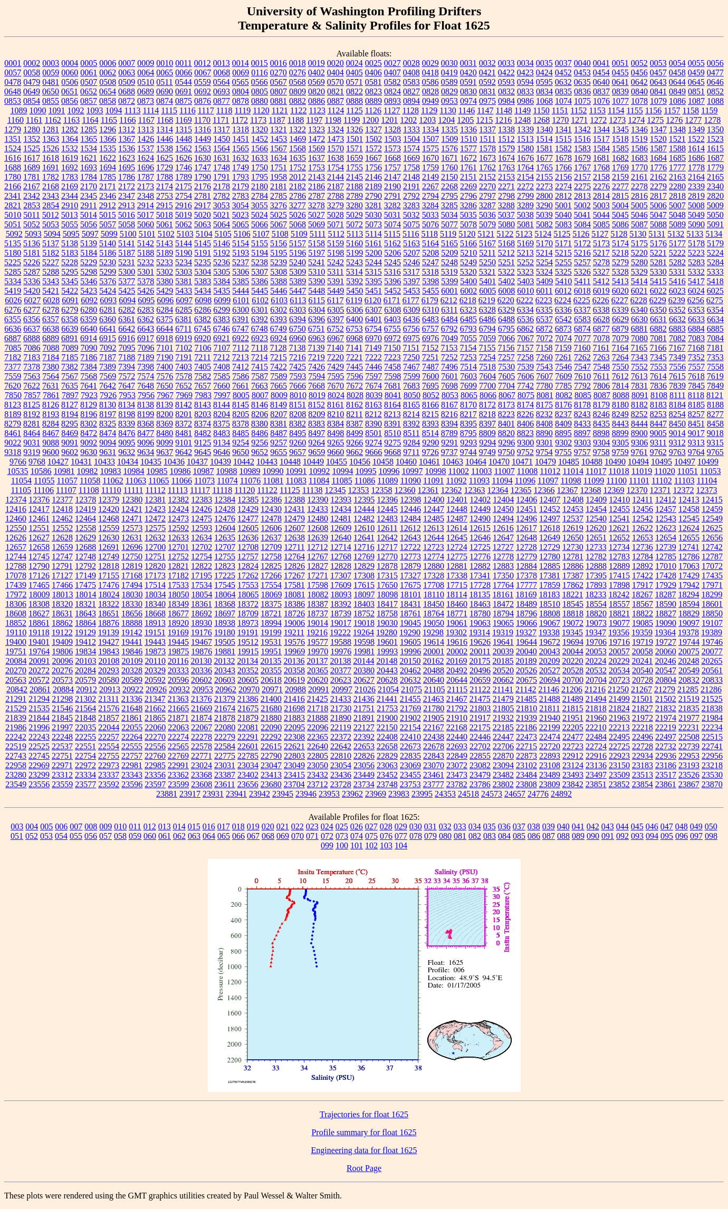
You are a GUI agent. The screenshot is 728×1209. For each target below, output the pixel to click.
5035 (468, 214)
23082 (480, 765)
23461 (433, 774)
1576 (449, 148)
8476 (126, 433)
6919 (183, 338)
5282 (677, 262)
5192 (221, 252)
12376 (39, 499)
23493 (572, 774)
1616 (12, 157)
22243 (39, 736)
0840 (639, 91)
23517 (665, 774)
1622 (107, 157)
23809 (549, 784)
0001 (12, 63)
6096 (165, 300)
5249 (468, 262)
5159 (335, 243)
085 (519, 835)
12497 (549, 518)
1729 (164, 167)
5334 (12, 281)
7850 (13, 395)
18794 (503, 613)
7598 (392, 376)
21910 (456, 717)
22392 (364, 736)
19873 (155, 651)
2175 (183, 186)
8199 (145, 414)
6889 (50, 338)
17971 (712, 585)
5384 (221, 281)
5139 (88, 243)
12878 (387, 566)
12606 (271, 528)
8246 (601, 414)
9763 (677, 452)
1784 (88, 176)
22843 (433, 755)
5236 (221, 262)
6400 (354, 319)
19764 (39, 651)
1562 (183, 148)
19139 (108, 632)
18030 (132, 594)
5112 (336, 233)
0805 (259, 91)
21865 (155, 717)
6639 (69, 328)
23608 (201, 784)
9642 (183, 452)
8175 (544, 404)
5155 (259, 243)
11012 (550, 471)
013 (164, 826)
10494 (638, 461)
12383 (201, 499)
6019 (601, 290)
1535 (107, 148)
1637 (316, 157)
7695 (430, 385)
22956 (712, 755)
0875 (183, 100)
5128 (618, 233)
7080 (639, 338)
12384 (224, 499)
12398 (410, 499)
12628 (62, 537)
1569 (316, 148)
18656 (131, 613)
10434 (127, 461)
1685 (677, 157)
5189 (164, 252)
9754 (544, 452)
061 (164, 835)
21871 (178, 717)
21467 (456, 698)
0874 (164, 100)
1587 (658, 148)
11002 (458, 471)
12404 (503, 499)
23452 (387, 774)
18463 (480, 603)
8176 (563, 404)
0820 (316, 91)
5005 (639, 205)
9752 (525, 452)
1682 (620, 157)
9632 (126, 452)
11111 (133, 490)
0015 (259, 63)
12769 (364, 556)
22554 (108, 746)
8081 (545, 395)
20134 (247, 660)
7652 (183, 385)
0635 (582, 82)
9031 (31, 442)
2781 (202, 195)
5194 (259, 252)
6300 (240, 309)
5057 (107, 224)
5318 (430, 271)
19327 (526, 632)
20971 (272, 689)
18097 (364, 594)
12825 (271, 566)
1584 (601, 148)
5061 (164, 224)
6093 (108, 300)
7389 (107, 366)
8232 (544, 414)
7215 (278, 357)
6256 (695, 300)
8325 (107, 423)
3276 (278, 205)
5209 (449, 252)
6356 (31, 319)
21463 (433, 698)
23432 (317, 774)
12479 (294, 518)
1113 (132, 110)
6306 (354, 309)
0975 (487, 100)
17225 (224, 575)
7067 (525, 338)
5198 (335, 252)
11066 (181, 480)
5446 (278, 290)
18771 (456, 613)
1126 (373, 110)
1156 (653, 110)
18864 (85, 622)
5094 (52, 233)
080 (445, 835)
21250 (618, 689)
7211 (202, 357)
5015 (107, 214)
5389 (297, 281)
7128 (278, 347)
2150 (449, 176)
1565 (240, 148)
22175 (480, 727)
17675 (410, 585)
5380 (164, 281)
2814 (601, 195)
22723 (572, 746)
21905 (433, 717)
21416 (294, 698)
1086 (677, 100)
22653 (364, 746)
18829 (689, 613)
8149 (278, 404)
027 (371, 826)
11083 (296, 480)
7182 (12, 357)
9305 (620, 442)
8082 (563, 395)
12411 (642, 499)
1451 (240, 138)
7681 (392, 385)
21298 (62, 698)
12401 (456, 499)
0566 (259, 82)
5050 (715, 214)
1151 (560, 110)
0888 (354, 100)
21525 (712, 698)
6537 (544, 319)
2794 (430, 195)
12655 (689, 537)
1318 (240, 129)
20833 (712, 679)
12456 (642, 509)
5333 (715, 271)
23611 (224, 784)
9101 (183, 442)
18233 (595, 594)
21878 (224, 717)
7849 (715, 385)
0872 (126, 100)
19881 (224, 651)
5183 (69, 252)
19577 (317, 641)
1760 (449, 167)
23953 (329, 793)
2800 (544, 195)
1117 (206, 110)
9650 (240, 452)
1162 (52, 119)
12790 (39, 566)
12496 (526, 518)
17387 (572, 575)
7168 (695, 347)
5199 (354, 252)
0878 (240, 100)
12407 (549, 499)
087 (548, 835)
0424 (544, 72)
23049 (294, 765)
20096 (62, 660)
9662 (354, 452)
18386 (294, 603)
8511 (411, 433)
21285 (687, 689)
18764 (433, 613)
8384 (335, 423)
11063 (136, 480)
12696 (131, 547)
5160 (354, 243)
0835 (563, 91)
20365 (317, 670)
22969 (39, 765)
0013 (221, 63)
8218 (487, 414)
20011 (480, 651)
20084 (16, 660)
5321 (487, 271)
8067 (507, 395)
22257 (108, 736)
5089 (677, 224)
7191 (183, 357)
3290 (544, 205)
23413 (271, 774)
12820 (155, 566)
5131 (656, 233)
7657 (202, 385)
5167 (487, 243)
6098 (203, 300)
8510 (392, 433)
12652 (619, 537)
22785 (247, 755)
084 (504, 835)
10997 (412, 471)
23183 (642, 765)
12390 (317, 499)
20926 (156, 689)
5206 (392, 252)
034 (474, 826)
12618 (549, 528)
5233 (164, 262)
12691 (108, 547)
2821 (12, 205)
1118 (224, 110)
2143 (316, 176)
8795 (468, 433)
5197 (316, 252)
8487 (278, 433)
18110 (434, 594)
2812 (563, 195)
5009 (715, 205)
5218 (620, 252)
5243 (354, 262)
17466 (62, 585)
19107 (712, 622)
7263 (601, 357)
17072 (712, 566)
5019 (183, 214)
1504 (411, 138)
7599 (411, 376)
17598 (317, 585)
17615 (364, 585)
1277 (693, 119)
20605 (247, 679)
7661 (240, 385)
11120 (244, 490)
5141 (126, 243)
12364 (498, 490)
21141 (503, 689)
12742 (712, 547)
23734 (364, 784)
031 (430, 826)
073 (342, 835)
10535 (17, 471)
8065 (469, 395)
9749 (487, 452)
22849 (456, 755)
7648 (145, 385)
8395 (468, 423)
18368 (224, 603)
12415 (712, 499)
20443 (387, 670)
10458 (383, 461)
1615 (715, 148)
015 (194, 826)
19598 (364, 641)
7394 (126, 366)
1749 (240, 167)
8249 (620, 414)
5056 (88, 224)
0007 (126, 63)
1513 (525, 138)
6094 (127, 300)
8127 (69, 404)
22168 (456, 727)
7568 (88, 376)
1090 (38, 110)
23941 (236, 793)
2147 (392, 176)
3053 (221, 205)
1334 (430, 129)
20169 (456, 660)
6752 (335, 328)
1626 (183, 157)
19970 (317, 651)
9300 (525, 442)
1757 (392, 167)
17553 (247, 585)
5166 (468, 243)
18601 (712, 603)
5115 (392, 233)
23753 (410, 784)
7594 (316, 376)
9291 (449, 442)
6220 (505, 300)
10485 (568, 461)
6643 (145, 328)
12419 (85, 509)
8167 (449, 404)
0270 (278, 72)
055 (76, 835)
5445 (259, 290)
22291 (247, 736)
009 (105, 826)
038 (534, 826)
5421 (50, 290)
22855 (480, 755)
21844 (39, 717)
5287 (31, 271)
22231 (689, 727)
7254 (487, 357)
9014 (677, 433)
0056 (715, 63)
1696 (145, 167)
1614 (696, 148)
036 (504, 826)
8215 (430, 414)
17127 (62, 575)
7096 (146, 347)
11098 (570, 480)
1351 (12, 138)
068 (268, 835)
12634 (201, 537)
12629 (85, 537)
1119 (242, 110)
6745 (202, 328)
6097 (184, 300)
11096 (525, 480)
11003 (481, 471)
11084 (319, 480)
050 (711, 826)
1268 (541, 119)
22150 (387, 727)
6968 (354, 338)
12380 (131, 499)
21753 (387, 708)
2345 (88, 195)
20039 (503, 651)
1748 (221, 167)
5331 (677, 271)
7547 (582, 366)
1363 (50, 138)
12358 (381, 490)
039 (548, 826)
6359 (88, 319)
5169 (525, 243)
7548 (601, 366)
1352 (31, 138)
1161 (34, 119)
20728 (642, 679)
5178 (696, 243)
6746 (221, 328)
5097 (90, 233)
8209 (316, 414)
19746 (712, 641)
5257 (582, 262)
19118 (38, 632)
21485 (526, 698)
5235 (202, 262)
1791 (221, 176)
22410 (410, 736)
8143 (202, 404)
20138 (340, 660)
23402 (247, 774)
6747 (240, 328)
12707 (224, 547)
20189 (526, 660)
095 (666, 835)
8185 (696, 404)
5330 (658, 271)
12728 (526, 547)
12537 (572, 518)
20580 (108, 679)
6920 (202, 338)
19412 (85, 641)
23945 (282, 793)
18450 (433, 603)
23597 (155, 784)
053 (46, 835)
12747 (62, 556)
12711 (294, 547)
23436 (340, 774)
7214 (259, 357)
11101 (639, 480)
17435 (712, 575)
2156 (563, 176)
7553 (658, 366)
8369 (164, 423)
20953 (202, 689)
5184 (88, 252)
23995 (422, 793)
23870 (712, 784)
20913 (109, 689)
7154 (467, 347)
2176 (202, 186)
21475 (480, 698)
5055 (69, 224)
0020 (335, 63)
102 (371, 845)
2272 (525, 186)
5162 (392, 243)
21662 (155, 708)
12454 (596, 509)
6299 (221, 309)
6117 (335, 300)
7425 (297, 366)
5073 (373, 224)
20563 (15, 679)
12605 (247, 528)
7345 (658, 357)
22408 (387, 736)
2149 (430, 176)
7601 (449, 376)
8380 (259, 423)
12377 (62, 499)
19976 (340, 651)
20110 (155, 660)
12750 (131, 556)
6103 (279, 300)
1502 (373, 138)
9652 (259, 452)
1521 (677, 138)
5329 (639, 271)
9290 (430, 442)
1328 (392, 129)
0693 (221, 91)
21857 (108, 717)
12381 (155, 499)
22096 (317, 727)
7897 (70, 395)
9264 (316, 442)
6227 (619, 300)
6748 (259, 328)
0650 (50, 91)
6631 (658, 319)
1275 (655, 119)
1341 (563, 129)
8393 (430, 423)
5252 (525, 262)
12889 (619, 566)
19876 (201, 651)
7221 (354, 357)
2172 (126, 186)
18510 (549, 603)
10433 (104, 461)
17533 (178, 585)
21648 (131, 708)
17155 (108, 575)
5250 (487, 262)
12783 (619, 556)
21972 (642, 717)
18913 (155, 622)
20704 (596, 679)
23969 (375, 793)
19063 (480, 622)
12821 (178, 566)
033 (460, 826)
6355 (12, 319)
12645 (456, 537)
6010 (525, 290)
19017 (340, 622)
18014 (86, 594)
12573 (131, 528)
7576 (164, 376)
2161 (639, 176)
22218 (642, 727)
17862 (572, 585)
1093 (95, 110)
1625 (164, 157)
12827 (317, 566)
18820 (596, 613)
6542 (563, 319)
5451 (373, 290)
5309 (297, 271)
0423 (525, 72)
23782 (456, 784)
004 (31, 826)
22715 (526, 746)
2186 (316, 186)
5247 (430, 262)
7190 (164, 357)
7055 (468, 338)
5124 (542, 233)
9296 (506, 442)
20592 (155, 679)
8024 (336, 395)
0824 (392, 91)
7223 (392, 357)
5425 (126, 290)
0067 (202, 72)
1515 (563, 138)
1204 (446, 119)
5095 (71, 233)
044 (622, 826)
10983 (110, 471)
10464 (475, 461)
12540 (596, 518)
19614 (433, 641)
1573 (392, 148)
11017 (596, 471)
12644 (433, 537)
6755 (392, 328)
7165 (638, 347)
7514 (468, 366)
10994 (342, 471)
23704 (294, 784)
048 (681, 826)
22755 (108, 755)
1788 (164, 176)
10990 (273, 471)
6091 (70, 300)
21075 (411, 689)
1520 (658, 138)
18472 (503, 603)
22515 (712, 736)
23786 (480, 784)
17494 (131, 585)
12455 (619, 509)
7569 (107, 376)
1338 (506, 129)
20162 (433, 660)
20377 (340, 670)
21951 (572, 717)
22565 (178, 746)
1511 (487, 138)
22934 (642, 755)
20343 (224, 670)
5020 (202, 214)
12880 (433, 566)
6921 (221, 338)
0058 (31, 72)
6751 (316, 328)
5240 (297, 262)
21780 (433, 708)
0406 (373, 72)
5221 (658, 252)
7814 (620, 385)
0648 (12, 91)
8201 (183, 414)
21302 (85, 698)
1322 (297, 129)
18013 (62, 594)
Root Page (364, 1168)
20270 (15, 670)
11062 (112, 480)
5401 (487, 281)
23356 (155, 774)
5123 (523, 233)
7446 (373, 366)
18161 (502, 594)
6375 (164, 319)
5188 (145, 252)
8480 (164, 433)
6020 (620, 290)
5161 (373, 243)
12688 (85, 547)
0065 (164, 72)
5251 (506, 262)
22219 (665, 727)
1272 (598, 119)
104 (401, 845)
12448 (456, 509)
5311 (335, 271)
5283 (696, 262)
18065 (248, 594)
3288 (506, 205)
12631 (131, 537)
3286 (468, 205)
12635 (224, 537)
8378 (240, 423)
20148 (386, 660)
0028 (411, 63)
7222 (373, 357)
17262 (247, 575)
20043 (549, 651)
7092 (108, 347)
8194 (69, 414)
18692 (201, 613)
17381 (549, 575)
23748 (387, 784)
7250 (411, 357)
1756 (373, 167)
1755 (354, 167)
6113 (298, 300)
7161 (600, 347)
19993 (387, 651)
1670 (430, 157)
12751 (155, 556)
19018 (364, 622)
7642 (107, 385)
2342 (31, 195)
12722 (410, 547)
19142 (131, 632)
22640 (317, 746)
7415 (259, 366)
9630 (88, 452)
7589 (278, 376)
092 (622, 835)
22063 (178, 727)
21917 (480, 717)
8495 (297, 433)
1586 (639, 148)
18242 (618, 594)
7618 (696, 376)
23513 (642, 774)
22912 (572, 755)
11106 (43, 490)
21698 (294, 708)
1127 (392, 110)
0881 (278, 100)
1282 (69, 129)
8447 (658, 423)
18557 (619, 603)
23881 (166, 793)
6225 (581, 300)
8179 (601, 404)
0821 (335, 91)
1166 (127, 119)
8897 (582, 433)
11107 (66, 490)
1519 (639, 138)
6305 (335, 309)
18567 (642, 603)
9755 (563, 452)
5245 (392, 262)
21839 (15, 717)
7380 (50, 366)
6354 (715, 309)
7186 (88, 357)
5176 (658, 243)
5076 (430, 224)
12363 (474, 490)
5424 (107, 290)
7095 (127, 347)
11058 (90, 480)
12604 (224, 528)
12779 (526, 556)
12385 (247, 499)
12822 (201, 566)
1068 (544, 100)
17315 (387, 575)
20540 (642, 670)
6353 (696, 309)
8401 (506, 423)
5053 (50, 224)
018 (238, 826)
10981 (64, 471)
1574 (411, 148)
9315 (715, 442)
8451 (696, 423)
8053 (450, 395)
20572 (39, 679)
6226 (600, 300)
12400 (433, 499)
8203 (202, 414)
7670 (335, 385)
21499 (619, 698)
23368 (201, 774)
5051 (12, 224)
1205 (465, 119)
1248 (522, 119)
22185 (503, 727)
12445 (387, 509)
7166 (657, 347)
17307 (340, 575)
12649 (549, 537)
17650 (387, 585)
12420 (108, 509)
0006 (107, 63)
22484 (596, 736)
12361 (428, 490)
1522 (696, 138)
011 (135, 826)
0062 (107, 72)
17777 (526, 585)
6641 (107, 328)
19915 (247, 651)
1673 (487, 157)
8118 (696, 395)
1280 (31, 129)
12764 (294, 556)
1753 (316, 167)
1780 (12, 176)
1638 (335, 157)
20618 (271, 679)
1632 (240, 157)
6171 (392, 300)
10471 (522, 461)
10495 (661, 461)
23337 (108, 774)
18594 (689, 603)
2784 (259, 195)
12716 (364, 547)
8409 (563, 423)
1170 (202, 119)
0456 (639, 72)
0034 (525, 63)
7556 (677, 366)
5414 (639, 281)
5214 (544, 252)
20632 (410, 679)
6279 (69, 309)
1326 (354, 129)
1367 (126, 138)
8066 (488, 395)
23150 (619, 765)
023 (312, 826)
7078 (601, 338)
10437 (197, 461)
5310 (316, 271)
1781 (31, 176)
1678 (563, 157)
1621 (88, 157)
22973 (108, 765)
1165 (109, 119)
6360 (107, 319)
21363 (178, 698)
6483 (430, 319)
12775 (456, 556)
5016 (126, 214)
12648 (526, 537)
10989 (250, 471)
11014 (573, 471)
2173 (145, 186)
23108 (549, 765)
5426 (145, 290)
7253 (468, 357)
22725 (619, 746)
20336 (201, 670)
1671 (449, 157)
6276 (12, 309)
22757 (131, 755)
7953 (127, 395)
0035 (544, 63)
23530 (712, 774)
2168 (50, 186)
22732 (665, 746)
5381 (183, 281)
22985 (155, 765)
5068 (297, 224)
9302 (563, 442)
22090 (271, 727)
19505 (224, 641)
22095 (294, 727)
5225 (12, 262)
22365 (317, 736)
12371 (660, 490)
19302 (456, 632)
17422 (642, 575)
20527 (549, 670)
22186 (526, 727)
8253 (658, 414)
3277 (297, 205)
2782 (221, 195)
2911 (88, 205)
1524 (12, 148)
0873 (145, 100)
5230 (107, 262)
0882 (297, 100)
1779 (715, 167)
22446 (480, 736)
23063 (387, 765)
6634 (715, 319)
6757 (430, 328)
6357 (50, 319)
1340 (544, 129)
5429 (164, 290)
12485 (433, 518)
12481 (340, 518)
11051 (687, 471)
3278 (316, 205)
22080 (224, 727)
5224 (715, 252)
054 (61, 835)
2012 (297, 176)
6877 (601, 328)
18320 (62, 603)
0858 (107, 100)
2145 (354, 176)
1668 (392, 157)
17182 (178, 575)
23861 (665, 784)
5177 (677, 243)
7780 (544, 385)
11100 (616, 480)
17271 (317, 575)
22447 (503, 736)
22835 (410, 755)
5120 (466, 233)
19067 (549, 622)
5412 (601, 281)
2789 (354, 195)
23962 (352, 793)
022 (297, 826)
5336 (31, 281)
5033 (430, 214)
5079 (487, 224)
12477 (247, 518)
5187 (126, 252)
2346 (107, 195)
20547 (665, 670)
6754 (373, 328)
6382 (202, 319)
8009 (279, 395)
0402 (316, 72)
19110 (16, 632)
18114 (456, 594)
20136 (293, 660)
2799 (525, 195)
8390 (373, 423)
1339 (525, 129)
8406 (525, 423)
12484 (410, 518)
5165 (449, 243)
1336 (468, 129)
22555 (131, 746)
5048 (677, 214)
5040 (563, 214)
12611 (387, 528)
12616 (503, 528)
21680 (271, 708)
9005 (658, 433)
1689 (31, 167)
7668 (316, 385)
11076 (250, 480)
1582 (563, 148)
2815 (620, 195)
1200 (370, 119)
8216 (449, 414)
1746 (183, 167)
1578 (487, 148)
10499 (708, 461)
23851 (596, 784)
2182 (297, 186)
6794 (487, 328)
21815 (572, 708)
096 (681, 835)
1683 (639, 157)
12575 (155, 528)
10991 (296, 471)
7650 (164, 385)
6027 (32, 300)
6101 (241, 300)
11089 (387, 480)
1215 (484, 119)
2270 (487, 186)
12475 (201, 518)
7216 (297, 357)
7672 (354, 385)
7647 (126, 385)
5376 (107, 281)
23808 (526, 784)
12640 (340, 537)
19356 (618, 632)
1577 (468, 148)
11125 (290, 490)
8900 (639, 433)
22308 (294, 736)
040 (563, 826)
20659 (480, 679)
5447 (297, 290)
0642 (639, 82)
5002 (582, 205)
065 (223, 835)
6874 (582, 328)
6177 (411, 300)
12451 (526, 509)
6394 (297, 319)
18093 (341, 594)
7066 (506, 338)
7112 (241, 347)
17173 (155, 575)
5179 (715, 243)
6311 (449, 309)
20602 (201, 679)
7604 (487, 376)
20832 (689, 679)
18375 (271, 603)
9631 (107, 452)
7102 (184, 347)
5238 (259, 262)
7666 (297, 385)
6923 (259, 338)
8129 (88, 404)
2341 (12, 195)
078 (415, 835)
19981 (364, 651)
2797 (487, 195)
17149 (85, 575)
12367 (567, 490)
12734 (619, 547)
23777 (433, 784)
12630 (108, 537)
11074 (227, 480)
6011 (544, 290)
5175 (639, 243)
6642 (126, 328)
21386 (247, 698)
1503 (392, 138)
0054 (677, 63)
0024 (354, 63)
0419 (449, 72)
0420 (468, 72)
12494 (503, 518)
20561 (712, 670)
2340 (715, 186)
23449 (364, 774)
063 (194, 835)
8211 (354, 414)
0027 (392, 63)
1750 (259, 167)
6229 (657, 300)
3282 (392, 205)
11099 (593, 480)
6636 (12, 328)
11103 (684, 480)
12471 (131, 518)
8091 (639, 395)
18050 (178, 594)
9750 (506, 452)
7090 (89, 347)
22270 (155, 736)
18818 (572, 613)
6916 (126, 338)
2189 (373, 186)
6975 (411, 338)
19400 (15, 641)
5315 (373, 271)
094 (652, 835)
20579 (85, 679)
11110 (111, 490)
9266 (354, 442)
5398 (430, 281)
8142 (183, 404)
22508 (689, 736)
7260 (544, 357)
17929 (665, 585)
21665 (178, 708)
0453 (582, 72)
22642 (340, 746)
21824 (619, 708)
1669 (411, 157)
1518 (620, 138)
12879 (410, 566)
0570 (335, 82)
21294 (39, 698)
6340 (639, 309)
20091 (39, 660)
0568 (297, 82)
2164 (696, 176)
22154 (410, 727)
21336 (131, 698)
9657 (297, 452)
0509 (126, 82)
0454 (601, 72)
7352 (696, 357)
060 (149, 835)
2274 (563, 186)
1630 (202, 157)
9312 (677, 442)
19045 (410, 622)
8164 (392, 404)
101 (356, 845)
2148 (411, 176)
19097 (689, 622)
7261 (563, 357)
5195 (278, 252)
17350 (503, 575)
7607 (544, 376)
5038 (525, 214)
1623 (126, 157)
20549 (689, 670)
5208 (430, 252)
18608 (15, 613)
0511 (164, 82)
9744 (468, 452)
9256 (259, 442)
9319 (31, 452)
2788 (335, 195)
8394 (449, 423)
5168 (506, 243)
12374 (15, 499)
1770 (639, 167)
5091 (715, 224)
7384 (88, 366)
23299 (39, 774)
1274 (636, 119)
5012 (50, 214)
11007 (504, 471)
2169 (69, 186)
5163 (411, 243)
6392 (259, 319)
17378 (526, 575)
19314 (479, 632)
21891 (364, 717)
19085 (642, 622)
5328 (620, 271)
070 (297, 835)
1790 (202, 176)
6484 (449, 319)
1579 (506, 148)
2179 (240, 186)
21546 (62, 708)
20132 (224, 660)
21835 (689, 708)
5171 (563, 243)
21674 (224, 708)
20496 (480, 670)
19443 (155, 641)
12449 (480, 509)
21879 (247, 717)
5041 (582, 214)
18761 (410, 613)
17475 (85, 585)
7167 (676, 347)
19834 (85, 651)
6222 (524, 300)
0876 (202, 100)
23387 (224, 774)
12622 (642, 528)
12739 (665, 547)
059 (135, 835)
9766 (17, 461)
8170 (468, 404)
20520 (503, 670)
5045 (620, 214)
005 (46, 826)
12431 (294, 509)
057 (105, 835)
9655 (278, 452)
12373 (706, 490)
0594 (525, 82)
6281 (107, 309)
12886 (572, 566)
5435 (221, 290)
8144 (221, 404)
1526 (50, 148)
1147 (485, 110)
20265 (711, 660)
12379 (108, 499)
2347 (126, 195)
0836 (582, 91)
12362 (451, 490)
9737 (449, 452)
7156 (505, 347)
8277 (715, 414)
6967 (335, 338)
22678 (433, 746)
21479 (503, 698)
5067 (278, 224)
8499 (354, 433)
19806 (62, 651)
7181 (714, 347)
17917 (642, 585)
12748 (85, 556)
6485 (468, 319)
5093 (33, 233)
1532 (69, 148)
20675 (526, 679)
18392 (340, 603)
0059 (50, 72)
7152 (430, 347)
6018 (582, 290)
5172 (582, 243)
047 (666, 826)
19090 (665, 622)
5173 (601, 243)
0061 (88, 72)
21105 (434, 689)
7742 (525, 385)
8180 (620, 404)
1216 (503, 119)
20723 (619, 679)
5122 (504, 233)
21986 (15, 727)
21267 (641, 689)
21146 (549, 689)
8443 (620, 423)
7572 (126, 376)
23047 (271, 765)
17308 (364, 575)
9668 (392, 452)
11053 (710, 471)
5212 (506, 252)
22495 (619, 736)
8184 (677, 404)
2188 (354, 186)
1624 (145, 157)
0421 (487, 72)
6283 (145, 309)
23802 (503, 784)
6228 (638, 300)
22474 (549, 736)
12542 (642, 518)
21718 (317, 708)
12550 (15, 528)
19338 (549, 632)
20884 (63, 689)
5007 (677, 205)
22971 (62, 765)
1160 (15, 119)
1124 (336, 110)
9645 (202, 452)
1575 (430, 148)
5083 (563, 224)
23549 (15, 784)
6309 (411, 309)
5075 (411, 224)
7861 (51, 395)
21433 (340, 698)
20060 (665, 651)
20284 (85, 670)
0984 (506, 100)
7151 (411, 347)
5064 (221, 224)
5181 (31, 252)
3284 (430, 205)
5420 (31, 290)
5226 (31, 262)
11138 (312, 490)
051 (17, 835)
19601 (387, 641)
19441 (131, 641)
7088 (51, 347)
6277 (31, 309)
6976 (430, 338)
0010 (164, 63)
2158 (601, 176)
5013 (69, 214)
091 (607, 835)
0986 (525, 100)
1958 (278, 176)
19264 (363, 632)
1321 (278, 129)
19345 (572, 632)
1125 (354, 110)
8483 (221, 433)
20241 (642, 660)
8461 (12, 433)
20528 (572, 670)
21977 (689, 717)
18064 (225, 594)
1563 (202, 148)
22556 (155, 746)
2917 (202, 205)
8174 (525, 404)
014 (179, 826)
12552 (62, 528)
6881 (639, 328)
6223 (543, 300)
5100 (128, 233)
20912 (86, 689)
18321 (85, 603)
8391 (392, 423)
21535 (39, 708)
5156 (278, 243)
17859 (549, 585)
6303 (297, 309)
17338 (456, 575)
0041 (601, 63)
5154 (240, 243)
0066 (183, 72)
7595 (335, 376)
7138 (297, 347)
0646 (715, 82)
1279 (12, 129)
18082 (318, 594)
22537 (62, 746)
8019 (317, 395)
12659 (62, 547)
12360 (405, 490)
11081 (273, 480)
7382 (69, 366)
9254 (240, 442)
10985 (157, 471)
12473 (178, 518)
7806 (601, 385)
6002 (468, 290)
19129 (85, 632)
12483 (387, 518)
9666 (373, 452)
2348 (145, 195)
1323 (316, 129)
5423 (88, 290)
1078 (639, 100)
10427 (58, 461)
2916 (183, 205)
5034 (449, 214)
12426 (201, 509)
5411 (582, 281)
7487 (430, 366)
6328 (487, 309)
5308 (278, 271)
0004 (69, 63)
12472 (155, 518)
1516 (582, 138)
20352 (247, 670)
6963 (316, 338)
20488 (433, 670)
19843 (108, 651)
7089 (70, 347)
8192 (31, 414)
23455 (410, 774)
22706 (503, 746)
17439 (15, 585)
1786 (126, 176)
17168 (131, 575)
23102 (526, 765)
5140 (107, 243)
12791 (62, 566)
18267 (642, 594)
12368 (590, 490)
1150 (541, 110)
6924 (278, 338)
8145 (240, 404)
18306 (15, 603)
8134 (126, 404)
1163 (71, 119)
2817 (658, 195)
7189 (145, 357)
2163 (677, 176)
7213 (240, 357)
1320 (259, 129)
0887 (335, 100)
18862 (62, 622)
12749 (108, 556)
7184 (50, 357)
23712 (317, 784)
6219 (486, 300)
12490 (480, 518)
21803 (480, 708)
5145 (202, 243)
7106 (203, 347)
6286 (202, 309)
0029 (430, 63)
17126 (39, 575)
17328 (433, 575)
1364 (69, 138)
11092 (456, 480)
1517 (601, 138)
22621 (294, 746)
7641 (88, 385)
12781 (572, 556)
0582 (392, 82)
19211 (294, 632)
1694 (107, 167)
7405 (202, 366)
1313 (145, 129)
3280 (354, 205)
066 (238, 835)
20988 (295, 689)
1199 (351, 119)
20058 (642, 651)
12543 (665, 518)
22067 (201, 727)
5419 (12, 290)
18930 (201, 622)
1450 (221, 138)
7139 (316, 347)
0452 (563, 72)
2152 (487, 176)
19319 (502, 632)
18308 (39, 603)
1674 (506, 157)
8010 (298, 395)
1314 (164, 129)
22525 (39, 746)
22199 (549, 727)
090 (593, 835)
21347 (155, 698)
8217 (468, 414)
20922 (132, 689)
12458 (689, 509)
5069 (316, 224)
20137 (317, 660)
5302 (164, 271)
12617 (526, 528)
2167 (31, 186)
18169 (526, 594)
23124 (572, 765)
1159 (709, 110)
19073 (596, 622)
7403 (183, 366)
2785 (278, 195)
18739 (340, 613)
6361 (126, 319)
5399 (449, 281)
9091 (69, 442)
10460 (406, 461)
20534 (619, 670)
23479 (480, 774)
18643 (85, 613)
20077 (712, 651)
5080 (506, 224)
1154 (616, 110)
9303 (582, 442)
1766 (563, 167)
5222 (677, 252)
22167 (433, 727)
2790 (373, 195)
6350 (658, 309)
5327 (601, 271)
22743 (15, 755)
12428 (224, 509)
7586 (240, 376)
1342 (582, 129)
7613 (639, 376)
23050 (317, 765)
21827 (642, 708)
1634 (278, 157)
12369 (614, 490)
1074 (563, 100)
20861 (40, 689)
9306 (639, 442)
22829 (387, 755)
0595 (544, 82)
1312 (126, 129)
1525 (31, 148)
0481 (50, 82)
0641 (620, 82)
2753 (164, 195)
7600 (430, 376)
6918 (164, 338)
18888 (131, 622)
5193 (240, 252)
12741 (689, 547)
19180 (224, 632)
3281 (373, 205)
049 (696, 826)
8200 (164, 414)
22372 (340, 736)
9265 (335, 442)
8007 (260, 395)
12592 (178, 528)
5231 (126, 262)
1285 (88, 129)
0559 (202, 82)
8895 (563, 433)
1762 (487, 167)
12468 (108, 518)
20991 (318, 689)
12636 (247, 537)
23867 (689, 784)
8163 (373, 404)
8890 (544, 433)
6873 (563, 328)
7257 (506, 357)
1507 (430, 138)
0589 (449, 82)
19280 (386, 632)
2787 (316, 195)
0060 (69, 72)
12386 (271, 499)
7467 (411, 366)
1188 (296, 119)
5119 (448, 233)
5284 (715, 262)
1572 (373, 148)
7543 (544, 366)
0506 (69, 82)
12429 (247, 509)
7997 (222, 395)
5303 (183, 271)
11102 (662, 480)
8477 (145, 433)
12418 (62, 509)
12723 (433, 547)
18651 (108, 613)
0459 (696, 72)
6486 (487, 319)
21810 (526, 708)
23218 (712, 765)
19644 (526, 641)
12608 (317, 528)
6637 (31, 328)
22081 (247, 727)
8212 (373, 414)
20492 (456, 670)
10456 (359, 461)
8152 (316, 404)
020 (268, 826)
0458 (677, 72)
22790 (271, 755)
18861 (39, 622)
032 (445, 826)
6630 (639, 319)
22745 (39, 755)
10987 (203, 471)
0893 (392, 100)
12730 (572, 547)
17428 (665, 575)
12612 (410, 528)
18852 (15, 622)
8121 (714, 395)
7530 (506, 366)
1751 (278, 167)
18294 (688, 594)
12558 (85, 528)
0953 (449, 100)
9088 (50, 442)
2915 (164, 205)
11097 (548, 480)
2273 (544, 186)
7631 (50, 385)
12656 (712, 537)
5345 (69, 281)
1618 (50, 157)
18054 (202, 594)
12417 (39, 509)
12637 (271, 537)
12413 (689, 499)
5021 (221, 214)
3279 (335, 205)
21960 (596, 717)
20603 (224, 679)
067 (253, 835)
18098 (387, 594)
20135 (270, 660)
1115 (169, 110)
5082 (544, 224)
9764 (696, 452)
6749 (278, 328)
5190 (183, 252)
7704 (506, 385)
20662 (503, 679)
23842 (572, 784)
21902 (410, 717)
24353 (445, 793)
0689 (145, 91)
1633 (259, 157)
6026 (13, 300)
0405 (354, 72)
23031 (224, 765)
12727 (503, 547)
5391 (335, 281)
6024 (696, 290)
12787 (712, 556)
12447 (433, 509)
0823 (373, 91)
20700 (572, 679)
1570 (335, 148)
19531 (271, 641)
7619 (715, 376)
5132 (675, 233)
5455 (430, 290)
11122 (267, 490)
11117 (200, 490)
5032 (411, 214)
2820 (715, 195)
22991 (178, 765)
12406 (526, 499)
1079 (658, 100)
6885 (715, 328)
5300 (126, 271)
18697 (224, 613)
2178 (221, 186)
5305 (221, 271)
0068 (221, 72)
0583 (411, 82)
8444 (639, 423)
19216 (317, 632)
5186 (107, 252)
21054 (388, 689)
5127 (599, 233)
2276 (601, 186)
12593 (201, 528)
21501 (642, 698)
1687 (715, 157)
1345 (620, 129)
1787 (145, 176)
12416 (15, 509)
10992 (319, 471)
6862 (525, 328)
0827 (411, 91)
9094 (107, 442)
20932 (179, 689)
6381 (183, 319)
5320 (468, 271)
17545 (224, 585)
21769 (410, 708)
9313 (696, 442)
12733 (596, 547)
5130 (637, 233)
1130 (447, 110)
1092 (76, 110)
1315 (183, 129)
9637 (164, 452)
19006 (294, 622)
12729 (549, 547)
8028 (355, 395)
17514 (155, 585)
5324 (544, 271)
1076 (601, 100)
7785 (563, 385)
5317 (411, 271)
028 (386, 826)
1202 (408, 119)
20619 (294, 679)
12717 (387, 547)
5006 (658, 205)
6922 (240, 338)
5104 (204, 233)
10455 (336, 461)
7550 (620, 366)
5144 (183, 243)
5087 (639, 224)
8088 (620, 395)
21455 (410, 698)
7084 (715, 338)
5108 (280, 233)
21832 (665, 708)
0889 (373, 100)
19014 (317, 622)
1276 (674, 119)
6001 (449, 290)
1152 (578, 110)
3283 (411, 205)
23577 (85, 784)
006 (61, 826)
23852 (619, 784)
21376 (201, 698)
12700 (155, 547)
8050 (412, 395)
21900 (387, 717)
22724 (596, 746)
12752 (178, 556)
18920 (178, 622)
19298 (433, 632)
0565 (240, 82)
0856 (69, 100)
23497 (596, 774)
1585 (620, 148)
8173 (506, 404)
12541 (619, 518)
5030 (373, 214)
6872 (544, 328)
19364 (665, 632)
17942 (689, 585)
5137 (50, 243)
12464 (85, 518)
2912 (107, 205)
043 (607, 826)
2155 (544, 176)
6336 (563, 309)
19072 (572, 622)
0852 (715, 91)
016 (209, 826)
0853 (12, 100)
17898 (619, 585)
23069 (410, 765)
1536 (126, 148)
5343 (50, 281)
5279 (620, 262)
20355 (271, 670)
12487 (456, 518)
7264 (620, 357)
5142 (145, 243)
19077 (619, 622)
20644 (456, 679)
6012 (563, 290)
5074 (392, 224)
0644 (677, 82)
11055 (44, 480)
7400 (164, 366)
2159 (620, 176)
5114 (373, 233)
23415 (294, 774)
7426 (316, 366)
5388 (278, 281)
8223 (506, 414)
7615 (677, 376)
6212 (448, 300)
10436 (174, 461)
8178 (582, 404)
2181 (278, 186)
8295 (69, 423)
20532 (596, 670)
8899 (620, 433)
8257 (696, 414)
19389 (711, 632)
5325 (563, 271)
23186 (665, 765)
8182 (639, 404)
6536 (525, 319)
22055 (131, 727)
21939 (526, 717)
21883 (294, 717)
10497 (684, 461)
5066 (259, 224)
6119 (354, 300)
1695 (126, 167)
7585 (221, 376)
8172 (487, 404)
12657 (15, 547)
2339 (696, 186)
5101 (147, 233)
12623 (665, 528)
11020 (664, 471)
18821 (619, 613)
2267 (430, 186)
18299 (711, 594)
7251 (430, 357)
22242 (15, 736)
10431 (81, 461)
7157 (524, 347)
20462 (410, 670)
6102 (260, 300)
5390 (316, 281)
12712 (317, 547)
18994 (271, 622)
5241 (316, 262)
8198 (126, 414)
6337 (582, 309)
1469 (297, 138)
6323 (468, 309)
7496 (449, 366)
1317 (221, 129)
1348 (677, 129)
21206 (571, 689)
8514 (430, 433)
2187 (335, 186)
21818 (596, 708)
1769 (620, 167)
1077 (620, 100)
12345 (335, 490)
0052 (639, 63)
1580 (525, 148)
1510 (468, 138)
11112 (155, 490)
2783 (240, 195)
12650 (572, 537)
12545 (689, 518)
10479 (545, 461)
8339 (126, 423)
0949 (430, 100)
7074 (563, 338)
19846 (131, 651)
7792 (582, 385)
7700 (487, 385)
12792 (85, 566)
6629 (620, 319)
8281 (31, 423)
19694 (572, 641)
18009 (39, 594)
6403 (392, 319)
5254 (544, 262)
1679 (582, 157)
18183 (549, 594)
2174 (164, 186)
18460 (456, 603)
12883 (503, 566)
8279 (12, 423)
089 (578, 835)
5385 (240, 281)
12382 (178, 499)
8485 (240, 433)
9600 (50, 452)
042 (593, 826)
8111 (677, 395)
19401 (39, 641)
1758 (411, 167)
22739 (689, 746)
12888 (596, 566)
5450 (354, 290)
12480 (317, 518)
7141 (354, 347)
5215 (563, 252)
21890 (340, 717)
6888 (31, 338)
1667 (373, 157)
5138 (69, 243)
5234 (183, 262)
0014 (240, 63)
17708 (433, 585)
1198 (333, 119)
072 (327, 835)
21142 (525, 689)
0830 (468, 91)
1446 (164, 138)
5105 (223, 233)
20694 (549, 679)
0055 (696, 63)
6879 (620, 328)
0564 (221, 82)
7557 (696, 366)
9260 (297, 442)
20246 (665, 660)
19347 (595, 632)
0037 (563, 63)
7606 (525, 376)
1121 (280, 110)
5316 (392, 271)
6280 (88, 309)
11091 (433, 480)
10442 (243, 461)
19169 (178, 632)
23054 (340, 765)
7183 (31, 357)
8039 (374, 395)
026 (356, 826)
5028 (335, 214)
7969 (184, 395)
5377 (126, 281)
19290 (409, 632)
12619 (572, 528)
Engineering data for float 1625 (364, 1150)
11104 (707, 480)
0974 (468, 100)
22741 (712, 746)
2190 (392, 186)
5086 (620, 224)
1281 (50, 129)
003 (17, 826)
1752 (297, 167)
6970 (373, 338)
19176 (201, 632)
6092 (89, 300)
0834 (544, 91)
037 (519, 826)
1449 (202, 138)
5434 (202, 290)
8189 (12, 414)
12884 (526, 566)
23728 (340, 784)
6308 (392, 309)
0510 (145, 82)
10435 (150, 461)
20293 (108, 670)
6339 (620, 309)
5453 (411, 290)
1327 (373, 129)
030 (415, 826)
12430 (271, 509)
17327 (410, 575)
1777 (677, 167)
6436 (411, 319)
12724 (456, 547)
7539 (525, 366)
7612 (620, 376)
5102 (166, 233)
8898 (601, 433)
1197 (314, 119)
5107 (261, 233)
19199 (271, 632)
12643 (410, 537)
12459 (712, 509)
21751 (364, 708)
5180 (12, 252)
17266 (271, 575)
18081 (294, 594)
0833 (525, 91)
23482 (503, 774)
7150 (392, 347)
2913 (126, 205)
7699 (468, 385)
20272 (39, 670)
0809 (297, 91)
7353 (715, 357)
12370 (637, 490)
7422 (278, 366)
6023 (677, 290)
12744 (15, 556)
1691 (50, 167)
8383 (316, 423)
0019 (316, 63)
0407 (392, 72)
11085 (341, 480)
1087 (696, 100)
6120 (373, 300)
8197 (107, 414)
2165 (715, 176)
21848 (85, 717)
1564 (221, 148)
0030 (449, 63)
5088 (658, 224)
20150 (409, 660)
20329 (155, 670)
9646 (221, 452)
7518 (487, 366)
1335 (449, 129)
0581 (373, 82)
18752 (364, 613)
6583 (582, 319)
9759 (620, 452)
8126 (50, 404)
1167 (146, 119)
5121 (485, 233)
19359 (642, 632)
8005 (241, 395)
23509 (619, 774)
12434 (340, 509)
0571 (354, 82)
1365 (88, 138)
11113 (178, 490)
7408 (221, 366)
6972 (392, 338)
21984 (712, 717)
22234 (712, 727)
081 (460, 835)
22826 (364, 755)
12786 (689, 556)
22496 (642, 736)
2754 (183, 195)
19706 (596, 641)
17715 (456, 585)
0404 (335, 72)
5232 (145, 262)
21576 (108, 708)
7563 (31, 376)
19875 (178, 651)
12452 (549, 509)
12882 (480, 566)
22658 (387, 746)
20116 (178, 660)
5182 (50, 252)
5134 (713, 233)
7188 (126, 357)
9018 (715, 433)
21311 (108, 698)
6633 (696, 319)
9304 (601, 442)
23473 (456, 774)
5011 (31, 214)
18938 (224, 622)
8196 (88, 414)
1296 (107, 129)
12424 (178, 509)
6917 (145, 338)
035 (489, 826)
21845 (62, 717)
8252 (639, 414)
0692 (202, 91)
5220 (639, 252)
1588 (677, 148)
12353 (358, 490)
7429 (335, 366)
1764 (525, 167)
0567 (278, 82)
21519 (689, 698)
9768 (36, 461)
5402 (506, 281)
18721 (271, 613)
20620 (317, 679)
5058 (126, 224)
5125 (561, 233)
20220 (572, 660)
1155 (634, 110)
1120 (261, 110)
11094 (502, 480)
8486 (259, 433)
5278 (601, 262)
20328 (131, 670)
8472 (88, 433)
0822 (354, 91)
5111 (318, 233)
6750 (297, 328)
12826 (294, 566)
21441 (387, 698)
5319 (449, 271)
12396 (387, 499)
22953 (689, 755)
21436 (364, 698)
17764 (503, 585)
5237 (240, 262)
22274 (178, 736)
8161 (335, 404)
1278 (712, 119)
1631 (221, 157)
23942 (259, 793)
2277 (620, 186)
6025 (715, 290)
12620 (596, 528)
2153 (506, 176)
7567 (69, 376)
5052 (31, 224)
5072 (354, 224)
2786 (297, 195)
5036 (487, 214)
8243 (582, 414)
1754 (335, 167)
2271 (506, 186)
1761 (468, 167)
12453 (572, 509)
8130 (107, 404)
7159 (562, 347)
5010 (12, 214)
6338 (601, 309)
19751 (15, 651)
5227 (50, 262)
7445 (354, 366)
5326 (582, 271)
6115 (317, 300)
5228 (69, 262)
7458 (392, 366)
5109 (299, 233)
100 (342, 845)
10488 (591, 461)
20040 (526, 651)
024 (327, 826)
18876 (108, 622)
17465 (39, 585)
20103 (86, 660)
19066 (526, 622)
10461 (429, 461)
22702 (480, 746)
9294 (487, 442)
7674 (373, 385)
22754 (85, 755)
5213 (525, 252)
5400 (468, 281)
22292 (271, 736)
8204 (221, 414)
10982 (87, 471)
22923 (619, 755)
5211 (487, 252)
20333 (178, 670)
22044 (108, 727)
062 (179, 835)
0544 (183, 82)
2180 (259, 186)
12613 (433, 528)
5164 (430, 243)
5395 (373, 281)
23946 (306, 793)
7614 (658, 376)
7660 (221, 385)
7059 (487, 338)
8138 (145, 404)
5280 (639, 262)
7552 (639, 366)
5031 (392, 214)
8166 (430, 404)
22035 (85, 727)
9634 (145, 452)
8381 (278, 423)
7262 (582, 357)
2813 (582, 195)
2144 (335, 176)
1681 (601, 157)
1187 (277, 119)
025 (342, 826)
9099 (164, 442)
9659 (316, 452)
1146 (466, 110)
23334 (85, 774)
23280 (15, 774)
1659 (354, 157)
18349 (178, 603)
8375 (221, 423)
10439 (220, 461)
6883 (677, 328)
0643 (658, 82)
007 (76, 826)
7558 (715, 366)
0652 (88, 91)
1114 (150, 110)
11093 (479, 480)
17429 (689, 575)
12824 (247, 566)
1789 (183, 176)
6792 (449, 328)
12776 (480, 556)
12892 (642, 566)
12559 (108, 528)
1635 (297, 157)
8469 (69, 433)
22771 (201, 755)
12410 (619, 499)
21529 (15, 708)
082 (474, 835)
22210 (596, 727)
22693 (456, 746)
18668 (155, 613)
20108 (109, 660)
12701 (178, 547)
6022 (658, 290)
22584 (224, 746)
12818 (108, 566)
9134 (221, 442)
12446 (410, 509)
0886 (316, 100)
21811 (549, 708)
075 (371, 835)
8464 (31, 433)
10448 (290, 461)
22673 (410, 746)
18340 (155, 603)
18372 (247, 603)
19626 (480, 641)
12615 (480, 528)
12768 (340, 556)
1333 (411, 129)
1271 (579, 119)
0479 (31, 82)
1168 (165, 119)
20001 (433, 651)
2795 (449, 195)
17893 (596, 585)
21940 (549, 717)
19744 (689, 641)
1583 (582, 148)
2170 (88, 186)
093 (637, 835)
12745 (39, 556)
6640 (88, 328)
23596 (131, 784)
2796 (468, 195)
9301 (544, 442)
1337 (487, 129)
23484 (526, 774)
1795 (259, 176)
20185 (502, 660)
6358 (69, 319)
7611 (601, 376)
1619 (69, 157)
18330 (131, 603)
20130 (201, 660)
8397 (487, 423)
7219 (316, 357)
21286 (711, 689)
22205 (572, 727)
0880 (259, 100)
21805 (503, 708)
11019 (641, 471)
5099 (109, 233)
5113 (355, 233)
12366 (544, 490)
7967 (165, 395)
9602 (69, 452)
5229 (88, 262)
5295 (69, 271)
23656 (247, 784)
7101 (165, 347)
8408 (544, 423)
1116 (187, 110)
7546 (563, 366)
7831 (639, 385)
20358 (294, 670)
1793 (240, 176)
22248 (62, 736)
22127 (364, 727)
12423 (155, 509)
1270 (560, 119)
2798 (506, 195)
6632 (677, 319)
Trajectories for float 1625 (364, 1114)
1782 (50, 176)
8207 (278, 414)
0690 (164, 91)
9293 (468, 442)
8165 (411, 404)
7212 (221, 357)
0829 (449, 91)
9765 (715, 452)
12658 (39, 547)
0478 (12, 82)
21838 (712, 708)
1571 (354, 148)
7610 (582, 376)
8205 (240, 414)
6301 (259, 309)
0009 (145, 63)
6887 (12, 338)
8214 (411, 414)
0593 (506, 82)
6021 (639, 290)
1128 (411, 110)
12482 (364, 518)
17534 (201, 585)
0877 (221, 100)
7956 (146, 395)
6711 (183, 328)
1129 (429, 110)
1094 (114, 110)
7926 (108, 395)
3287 (487, 205)
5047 (658, 214)
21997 (62, 727)
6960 (297, 338)
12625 (712, 528)
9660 (335, 452)
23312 (62, 774)
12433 (317, 509)
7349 (677, 357)
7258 (525, 357)
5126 (580, 233)
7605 (506, 376)
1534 (88, 148)
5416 (677, 281)
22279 (224, 736)
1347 (658, 129)
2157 (582, 176)
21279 (664, 689)
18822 (642, 613)
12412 (665, 499)
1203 (427, 119)
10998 (435, 471)
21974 (665, 717)
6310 (430, 309)
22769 (178, 755)
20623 (340, 679)
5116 (411, 233)
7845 (696, 385)
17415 (619, 575)
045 (637, 826)
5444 (240, 290)
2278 (639, 186)
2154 (525, 176)
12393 (340, 499)
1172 (240, 119)
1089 (19, 110)
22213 (619, 727)
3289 (525, 205)
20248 (688, 660)
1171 (221, 119)
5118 (430, 233)
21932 (503, 717)
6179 (430, 300)
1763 (506, 167)
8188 (715, 404)
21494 (596, 698)
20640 (433, 679)
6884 (696, 328)
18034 (155, 594)
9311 (658, 442)
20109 (132, 660)
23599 (178, 784)
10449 (313, 461)
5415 (658, 281)
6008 (506, 290)
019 (253, 826)
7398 (145, 366)
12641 (364, 537)
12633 (178, 537)
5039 (544, 214)
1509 (449, 138)
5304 (202, 271)
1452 (259, 138)
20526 (526, 670)
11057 (67, 480)
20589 (131, 679)
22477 (572, 736)
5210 (468, 252)
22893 (549, 755)
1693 (88, 167)
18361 (201, 603)
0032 (487, 63)
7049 (449, 338)
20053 (596, 651)
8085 (582, 395)
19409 (62, 641)
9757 (582, 452)
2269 (468, 186)
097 (696, 835)
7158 (543, 347)
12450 (503, 509)
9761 (639, 452)
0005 (88, 63)
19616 (456, 641)
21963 (619, 717)
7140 (335, 347)
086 (534, 835)
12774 (433, 556)
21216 (595, 689)
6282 (126, 309)
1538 (164, 148)
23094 (503, 765)
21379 (224, 698)
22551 (85, 746)
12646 (480, 537)
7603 (468, 376)
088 (563, 835)
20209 (549, 660)
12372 (683, 490)
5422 (69, 290)
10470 (499, 461)
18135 (479, 594)
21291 (15, 698)
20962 (225, 689)
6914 (88, 338)
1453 (278, 138)
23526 (689, 774)
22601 (247, 746)
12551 (39, 528)
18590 (665, 603)
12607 (294, 528)
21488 (549, 698)
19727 (665, 641)
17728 (480, 585)
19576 (294, 641)
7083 (696, 338)
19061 (456, 622)
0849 (677, 91)
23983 (398, 793)
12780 (549, 556)
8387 (354, 423)
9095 (126, 442)
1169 (183, 119)
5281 (658, 262)
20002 (456, 651)
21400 (271, 698)
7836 (658, 385)
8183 (658, 404)
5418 (715, 281)
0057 (12, 72)
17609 (340, 585)
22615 (271, 746)
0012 (202, 63)
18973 (247, 622)
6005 (487, 290)
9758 (601, 452)
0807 (278, 91)
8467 (50, 433)
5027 (316, 214)
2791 (392, 195)
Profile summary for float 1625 (363, 1132)
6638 (50, 328)
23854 (642, 784)
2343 (50, 195)
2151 (468, 176)
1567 (278, 148)
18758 (387, 613)
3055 (259, 205)
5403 (525, 281)
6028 (51, 300)
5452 (392, 290)
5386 (259, 281)
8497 (316, 433)
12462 (62, 518)
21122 (480, 689)
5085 (601, 224)
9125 (202, 442)
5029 (354, 214)
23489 (549, 774)
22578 (201, 746)
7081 (658, 338)
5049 (696, 214)
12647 (503, 537)
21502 (665, 698)
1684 (658, 157)
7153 (448, 347)
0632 (563, 82)
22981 (131, 765)
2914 (145, 205)
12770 (387, 556)
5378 (145, 281)
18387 (317, 603)
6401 (373, 319)
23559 (62, 784)
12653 (642, 537)
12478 (271, 518)
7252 (449, 357)
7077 (582, 338)
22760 (155, 755)
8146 (259, 404)
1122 (298, 110)
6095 (146, 300)
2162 (658, 176)
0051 (620, 63)
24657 (514, 793)
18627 (39, 613)
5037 (506, 214)
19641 (503, 641)
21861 (131, 717)
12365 (521, 490)
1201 (389, 119)
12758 (271, 556)
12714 (340, 547)
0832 (506, 91)
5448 (316, 290)
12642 (387, 537)
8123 (12, 404)
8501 (373, 433)
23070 (433, 765)
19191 (247, 632)
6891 (69, 338)
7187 (107, 357)
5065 (240, 224)
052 (31, 835)
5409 (544, 281)
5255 (563, 262)
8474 (107, 433)
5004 (620, 205)
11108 (89, 490)
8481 (183, 433)
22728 (642, 746)
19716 (619, 641)
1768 (601, 167)
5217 (601, 252)
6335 (544, 309)
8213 (392, 414)
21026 (365, 689)
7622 (31, 385)
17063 (689, 566)
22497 (665, 736)
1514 (544, 138)
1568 (297, 148)
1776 (658, 167)
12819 (131, 566)
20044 (572, 651)
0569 (316, 82)
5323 (525, 271)
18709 (247, 613)
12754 (201, 556)
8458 (715, 423)
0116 (259, 72)
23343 (131, 774)
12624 (689, 528)
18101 (411, 594)
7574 (145, 376)
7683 (411, 385)
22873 (526, 755)
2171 (107, 186)
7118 (259, 347)
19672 (549, 641)
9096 (145, 442)
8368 (145, 423)
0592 (487, 82)
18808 (549, 613)
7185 (69, 357)
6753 (354, 328)
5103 (185, 233)
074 (356, 835)
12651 (596, 537)
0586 (430, 82)
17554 (271, 585)
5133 (694, 233)
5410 (563, 281)
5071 (335, 224)
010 (120, 826)
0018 (297, 63)
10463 (452, 461)
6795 (506, 328)
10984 (134, 471)
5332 (696, 271)
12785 (665, 556)
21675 (247, 708)
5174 (620, 243)
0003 (50, 63)
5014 (88, 214)
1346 (639, 129)
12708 (247, 547)
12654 (665, 537)
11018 (618, 471)
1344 (601, 129)
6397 (335, 319)
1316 (202, 129)
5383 (202, 281)
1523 (715, 138)
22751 (62, 755)
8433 (582, 423)
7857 (32, 395)
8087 (601, 395)
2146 (373, 176)
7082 (677, 338)
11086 (365, 480)
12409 (596, 499)
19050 (433, 622)
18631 (62, 613)
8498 (335, 433)
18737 (317, 613)
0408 (411, 72)
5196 (297, 252)
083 (489, 835)
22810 (340, 755)
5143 (164, 243)
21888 (317, 717)
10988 (226, 471)
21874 (201, 717)
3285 (449, 205)
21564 (85, 708)
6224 (562, 300)
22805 (317, 755)
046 (652, 826)
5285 (12, 271)
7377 (12, 366)
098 (711, 835)
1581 (544, 148)
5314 (354, 271)
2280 (677, 186)
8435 (601, 423)
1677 (544, 157)
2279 (658, 186)
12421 (131, 509)
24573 (491, 793)
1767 (582, 167)
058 (120, 835)
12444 (364, 509)
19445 (178, 641)
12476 (224, 518)
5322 (506, 271)
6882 (658, 328)
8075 (526, 395)
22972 (85, 765)
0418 (430, 72)
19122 (62, 632)
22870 (503, 755)
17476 (108, 585)
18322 (108, 603)
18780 (480, 613)
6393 (278, 319)
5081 (525, 224)
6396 (316, 319)
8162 (354, 404)
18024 (109, 594)
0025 (373, 63)
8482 (202, 433)
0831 (487, 91)
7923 (89, 395)
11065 (158, 480)
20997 (341, 689)
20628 (387, 679)
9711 (411, 452)
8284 (50, 423)
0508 (107, 82)
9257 (278, 442)
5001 (563, 205)
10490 (615, 461)
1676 (525, 157)
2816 (639, 195)
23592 (108, 784)
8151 (297, 404)
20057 (619, 651)
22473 (526, 736)
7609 (563, 376)
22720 (549, 746)
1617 (31, 157)
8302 (88, 423)
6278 (50, 309)
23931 (213, 793)
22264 (131, 736)
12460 (15, 518)
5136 (31, 243)
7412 (240, 366)
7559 (12, 376)
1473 (335, 138)
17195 (201, 575)
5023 (240, 214)
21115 (457, 689)
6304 (316, 309)
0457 (658, 72)
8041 (393, 395)
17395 (596, 575)
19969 (294, 651)
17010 (665, 566)
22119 (340, 727)
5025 (278, 214)
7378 (31, 366)
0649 (31, 91)
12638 (294, 537)
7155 (486, 347)
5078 (468, 224)
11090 (410, 480)
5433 (183, 290)
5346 (88, 281)
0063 (126, 72)
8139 (164, 404)
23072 (456, 765)
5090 (696, 224)
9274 (373, 442)
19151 (155, 632)
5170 (544, 243)
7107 (222, 347)
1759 (430, 167)
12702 (201, 547)
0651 (69, 91)
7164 (619, 347)
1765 (544, 167)
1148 (504, 110)
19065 (503, 622)
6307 (373, 309)
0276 (297, 72)
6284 (164, 309)
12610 (364, 528)
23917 (189, 793)
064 (209, 835)
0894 (411, 100)
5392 (354, 281)
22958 (15, 765)
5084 (582, 224)
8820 (506, 433)
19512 (247, 641)
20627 (364, 679)
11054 (21, 480)
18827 (665, 613)
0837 (601, 91)
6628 (601, 319)
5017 (145, 214)
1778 (696, 167)
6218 (467, 300)
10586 (41, 471)
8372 (183, 423)
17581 (294, 585)
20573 (62, 679)
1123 (317, 110)
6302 (278, 309)
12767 (317, 556)
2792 (411, 195)
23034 (247, 765)
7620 (12, 385)
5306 (240, 271)
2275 (582, 186)
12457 (665, 509)
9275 (392, 442)
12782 (596, 556)
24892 (561, 793)
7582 (202, 376)
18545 (572, 603)
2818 (677, 195)
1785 (107, 176)
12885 (549, 566)
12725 (480, 547)
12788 (15, 566)
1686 (696, 157)
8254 (677, 414)
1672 (468, 157)
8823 (525, 433)
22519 (15, 746)
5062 (183, 224)
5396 (392, 281)
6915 (107, 338)
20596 (178, 679)
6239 (676, 300)
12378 (85, 499)
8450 (677, 423)
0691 (183, 91)
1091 (57, 110)
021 (282, 826)
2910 (69, 205)
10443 (266, 461)
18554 (596, 603)
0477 (715, 72)
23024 (201, 765)
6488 (506, 319)
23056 (364, 765)
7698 (449, 385)
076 (386, 835)
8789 (449, 433)
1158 (691, 110)
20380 (364, 670)
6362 (145, 319)
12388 (294, 499)
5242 (335, 262)
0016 (278, 63)
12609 (340, 528)
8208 (297, 414)
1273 (617, 119)
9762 (658, 452)
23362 (178, 774)
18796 (526, 613)
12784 (642, 556)
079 (430, 835)
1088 (715, 100)
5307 (259, 271)
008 (90, 826)
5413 (620, 281)
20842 (16, 689)
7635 (69, 385)
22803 (294, 755)
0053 (658, 63)
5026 (297, 214)
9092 (88, 442)
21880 (271, 717)
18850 (712, 613)
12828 (340, 566)
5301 (145, 271)
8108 (658, 395)
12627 (39, 537)
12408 (572, 499)
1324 (335, 129)
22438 (433, 736)
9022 (12, 442)
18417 (387, 603)
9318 (12, 452)
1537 (145, 148)
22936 (665, 755)
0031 (468, 63)
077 (401, 835)
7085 (13, 347)
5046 (639, 214)
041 (578, 826)
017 (223, 826)
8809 (487, 433)
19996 (410, 651)
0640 (601, 82)
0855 (50, 100)
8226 (525, 414)
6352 (677, 309)
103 (386, 845)
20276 (62, 670)
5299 (107, 271)
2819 (696, 195)
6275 (714, 300)
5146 (221, 243)
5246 (411, 262)
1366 (107, 138)
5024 (259, 214)
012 (149, 826)
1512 (506, 138)
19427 (108, 641)
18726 (294, 613)
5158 (316, 243)
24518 (468, 793)
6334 (525, 309)
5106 (242, 233)
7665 (278, 385)
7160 (581, 347)
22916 (596, 755)
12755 (224, 556)
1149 (522, 110)
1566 (259, 148)
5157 (297, 243)
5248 (449, 262)
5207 (411, 252)
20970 (249, 689)
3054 (240, 205)
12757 (247, 556)
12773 (410, 556)
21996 (39, 727)
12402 (480, 499)
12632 (155, 537)
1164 (90, 119)
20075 (689, 651)
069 (282, 835)
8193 (50, 414)
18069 (271, 594)
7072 (544, 338)
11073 (204, 480)
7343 (639, 357)
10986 (180, 471)
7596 (354, 376)
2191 (411, 186)
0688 (126, 91)
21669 (201, 708)
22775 (224, 755)
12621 (619, 528)
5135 (12, 243)
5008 (696, 205)
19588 (340, 641)
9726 (430, 452)
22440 (456, 736)
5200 (373, 252)
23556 (39, 784)
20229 (618, 660)
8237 (563, 414)
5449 (335, 290)
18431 (410, 603)
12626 (15, 537)
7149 (373, 347)
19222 (340, 632)
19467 (201, 641)
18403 (364, 603)
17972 (16, 594)
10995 (366, 471)
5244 (373, 262)
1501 (354, 138)
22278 (201, 736)
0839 (620, 91)
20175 (479, 660)
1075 (582, 100)
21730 (340, 708)
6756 (411, 328)
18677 (178, 613)
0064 (145, 72)
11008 (527, 471)
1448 (183, 138)
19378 (688, 632)
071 (312, 835)
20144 (363, 660)
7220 (335, 357)
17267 (294, 575)
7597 (373, 376)
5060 (145, 224)
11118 (222, 490)
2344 (69, 195)
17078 (15, 575)
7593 (297, 376)
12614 (456, 528)
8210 (335, 414)
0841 (658, 91)
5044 (601, 214)
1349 (696, 129)
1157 (672, 110)
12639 (317, 537)
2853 (31, 205)
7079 (620, 338)
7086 (32, 347)
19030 (387, 622)
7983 (203, 395)
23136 (596, 765)
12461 (39, 518)
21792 (456, 708)
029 (401, 826)
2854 (50, 205)
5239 (278, 262)
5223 (696, 252)
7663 (259, 385)
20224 (595, 660)
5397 (411, 281)
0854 (31, 100)
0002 (31, 63)
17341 (480, 575)
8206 (259, 414)
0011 (183, 63)
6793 (468, 328)
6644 (164, 328)
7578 (183, 376)
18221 (572, 594)
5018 (164, 214)
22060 (155, 727)
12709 (271, 547)
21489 (572, 698)
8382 (297, 423)
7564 (50, 376)
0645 (696, 82)
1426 (145, 138)
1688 (12, 167)
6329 (506, 309)
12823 (224, 566)
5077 (449, 224)
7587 (259, 376)
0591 (468, 82)
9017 (696, 433)
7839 (677, 385)
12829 (364, 566)
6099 (222, 300)
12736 (642, 547)
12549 (712, 518)
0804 (240, 91)
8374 (202, 423)
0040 (582, 63)
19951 (271, 651)
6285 (183, 309)
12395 (364, 499)
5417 (696, 281)
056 (90, 835)
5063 (202, 224)
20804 (665, 679)
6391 (240, 319)
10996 (389, 471)
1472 (316, 138)
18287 (665, 594)
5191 (202, 252)
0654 (107, 91)
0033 (506, 63)
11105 (21, 490)
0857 (88, 100)
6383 (221, 319)
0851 (696, 91)
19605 (410, 641)
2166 (12, 186)
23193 (689, 765)
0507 (88, 82)
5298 (88, 271)
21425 (317, 698)
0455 (620, 72)
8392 (411, 423)
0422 (506, 72)
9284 (411, 442)
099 (327, 845)
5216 (582, 252)
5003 (601, 205)
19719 (642, 641)
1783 (69, 176)
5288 (50, 271)
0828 (430, 91)
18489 (526, 603)
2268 (449, 186)
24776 (538, 793)
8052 (431, 395)
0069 (240, 72)
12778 (503, 556)
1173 (258, 119)
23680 (271, 784)
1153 (597, 110)
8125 (31, 404)
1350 (715, 129)
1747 (202, 167)
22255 (85, 736)
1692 (69, 167)
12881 (456, 566)
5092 (14, 233)
